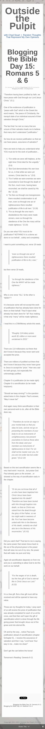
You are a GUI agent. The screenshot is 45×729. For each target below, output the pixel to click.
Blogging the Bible (17, 88)
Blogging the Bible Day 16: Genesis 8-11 (27, 704)
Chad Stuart (24, 87)
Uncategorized (28, 88)
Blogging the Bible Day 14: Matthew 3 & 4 (18, 706)
